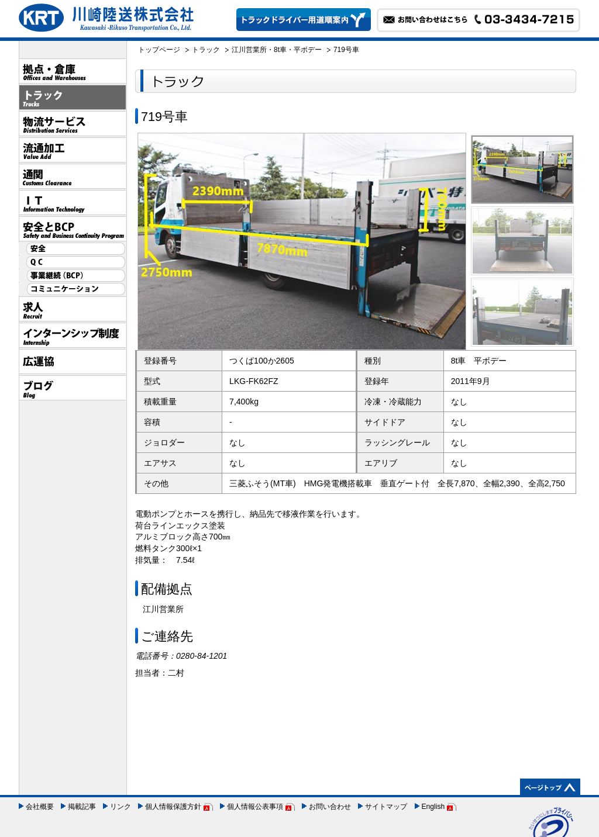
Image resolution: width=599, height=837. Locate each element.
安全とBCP (72, 228)
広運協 (72, 361)
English (433, 807)
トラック (72, 97)
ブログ (72, 387)
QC (72, 262)
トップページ (159, 50)
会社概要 (40, 807)
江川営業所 (249, 50)
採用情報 (72, 308)
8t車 (280, 50)
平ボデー (308, 50)
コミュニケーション (72, 289)
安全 (72, 249)
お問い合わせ (330, 807)
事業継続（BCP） (72, 275)
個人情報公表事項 (255, 807)
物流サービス (72, 123)
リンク (120, 807)
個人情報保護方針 (173, 807)
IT (72, 202)
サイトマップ (386, 807)
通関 (72, 176)
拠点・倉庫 (72, 71)
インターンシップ (72, 335)
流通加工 (72, 149)
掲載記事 (82, 807)
